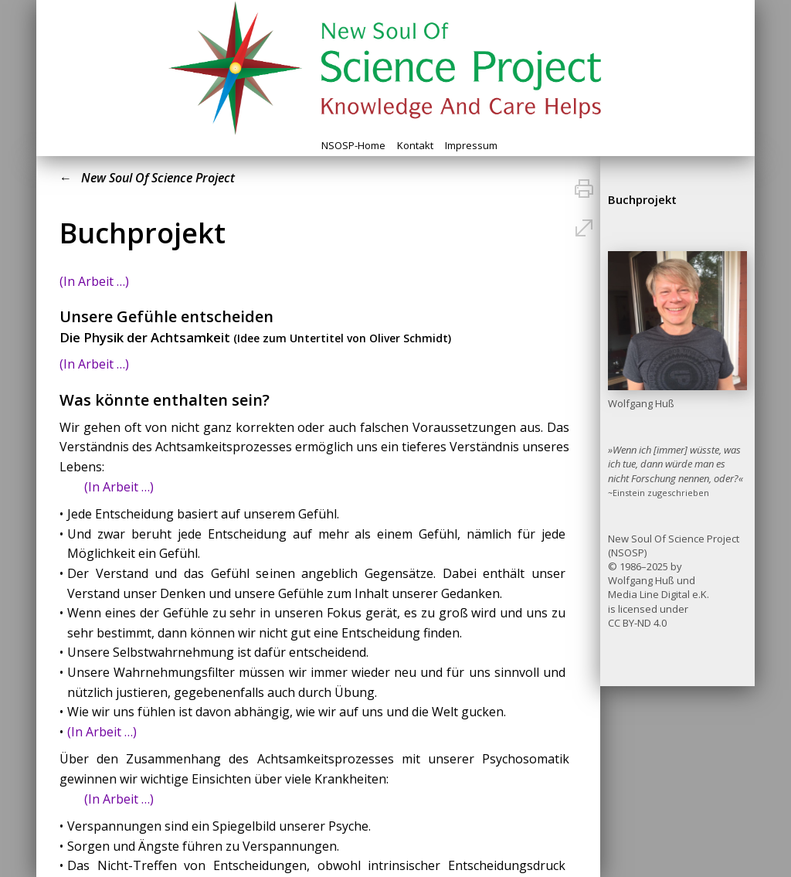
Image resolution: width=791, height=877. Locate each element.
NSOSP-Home (353, 145)
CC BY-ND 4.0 (637, 623)
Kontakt (415, 145)
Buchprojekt (642, 199)
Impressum (471, 145)
